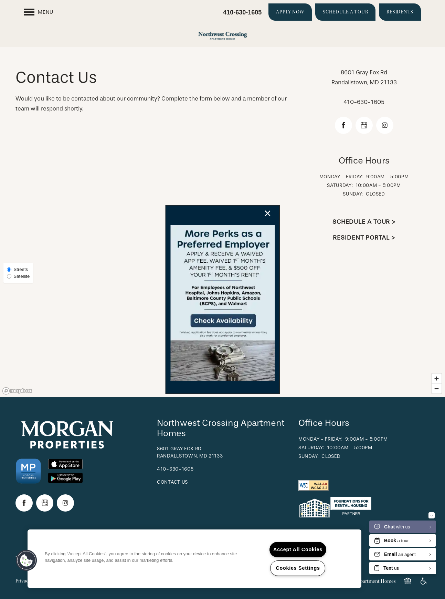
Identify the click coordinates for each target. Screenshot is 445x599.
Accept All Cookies (297, 549)
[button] (26, 560)
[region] (194, 558)
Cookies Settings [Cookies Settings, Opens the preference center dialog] (298, 568)
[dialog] (222, 299)
